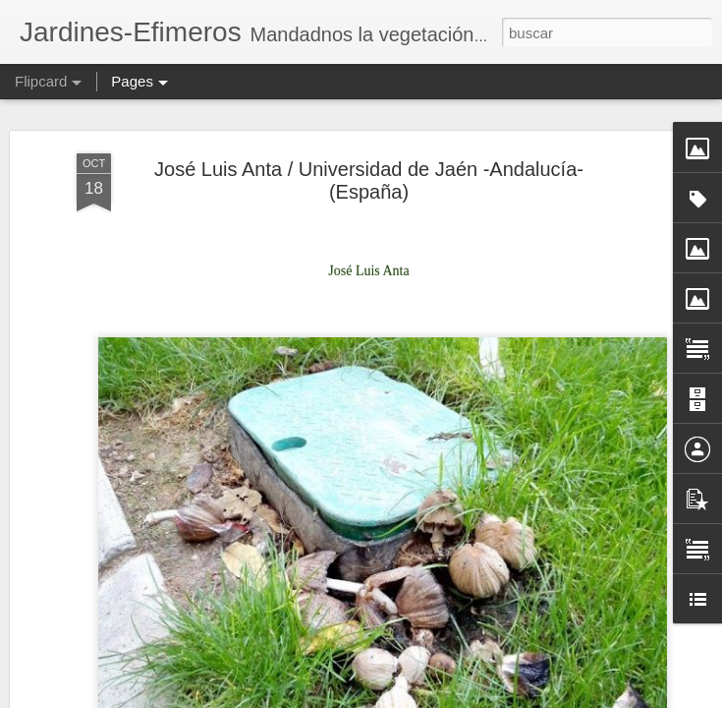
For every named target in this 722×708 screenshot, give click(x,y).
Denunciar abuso (653, 697)
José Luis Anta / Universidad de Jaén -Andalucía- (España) (368, 161)
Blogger (589, 697)
